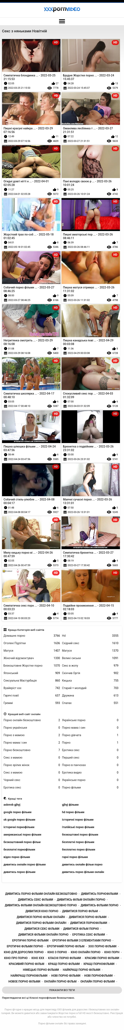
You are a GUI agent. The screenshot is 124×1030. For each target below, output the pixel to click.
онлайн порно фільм (60, 981)
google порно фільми (18, 812)
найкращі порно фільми (81, 969)
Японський (32, 673)
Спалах (90, 703)
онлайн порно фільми (97, 981)
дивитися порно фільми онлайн (41, 922)
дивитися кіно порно (41, 911)
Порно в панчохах (90, 765)
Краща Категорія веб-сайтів (26, 629)
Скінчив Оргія (90, 673)
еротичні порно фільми (30, 940)
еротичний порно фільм (65, 946)
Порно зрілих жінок (32, 765)
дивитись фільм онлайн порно (81, 899)
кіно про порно (16, 958)
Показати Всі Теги (62, 990)
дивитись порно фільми (19, 872)
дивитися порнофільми (88, 922)
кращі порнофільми (99, 964)
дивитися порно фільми (87, 917)
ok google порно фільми (19, 819)
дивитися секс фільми (41, 928)
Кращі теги (15, 798)
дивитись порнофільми (99, 893)
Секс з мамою (32, 757)
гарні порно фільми (75, 857)
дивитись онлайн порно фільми (25, 864)
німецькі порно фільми (41, 969)
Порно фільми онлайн (50, 1023)
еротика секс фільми (88, 934)
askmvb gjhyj (12, 804)
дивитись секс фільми (35, 899)
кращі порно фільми (64, 964)
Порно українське (32, 727)
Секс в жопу (90, 665)
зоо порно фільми (102, 946)
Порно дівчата (90, 735)
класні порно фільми (64, 958)
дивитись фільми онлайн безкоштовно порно (41, 905)
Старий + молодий (90, 688)
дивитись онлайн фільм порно (82, 864)
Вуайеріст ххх (32, 688)
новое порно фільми (24, 981)
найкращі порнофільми (29, 975)
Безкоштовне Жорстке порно (32, 665)
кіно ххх (38, 958)
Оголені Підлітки (32, 643)
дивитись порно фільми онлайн (83, 872)
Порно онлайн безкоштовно (32, 720)
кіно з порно (57, 952)
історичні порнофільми (19, 827)
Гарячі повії (32, 695)
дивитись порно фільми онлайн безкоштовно (41, 893)
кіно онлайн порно (86, 952)
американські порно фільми (22, 834)
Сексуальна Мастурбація (32, 680)
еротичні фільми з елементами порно (81, 940)
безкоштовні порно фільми (80, 834)
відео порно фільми (17, 857)
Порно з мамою (32, 735)
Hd (90, 635)
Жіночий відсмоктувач (32, 658)
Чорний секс (32, 780)
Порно (90, 742)
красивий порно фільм (26, 964)
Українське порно (90, 720)
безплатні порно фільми (78, 842)
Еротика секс (90, 750)
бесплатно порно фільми (78, 849)
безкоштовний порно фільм (22, 842)
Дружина (90, 695)
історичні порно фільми (78, 819)
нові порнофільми (98, 975)
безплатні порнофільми (19, 849)
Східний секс (90, 643)
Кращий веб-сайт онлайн (24, 714)
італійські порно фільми (78, 827)
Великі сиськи (90, 658)
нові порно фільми (65, 975)
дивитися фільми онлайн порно (43, 934)
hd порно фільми (73, 812)
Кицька (90, 680)
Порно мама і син (90, 727)
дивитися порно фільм (80, 911)
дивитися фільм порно (81, 928)
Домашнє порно (32, 635)
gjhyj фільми (70, 804)
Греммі (32, 703)
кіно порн (112, 952)
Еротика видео (90, 772)
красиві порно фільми (102, 958)
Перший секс (90, 757)
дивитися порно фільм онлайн (41, 917)
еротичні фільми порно (25, 946)
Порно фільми (90, 787)
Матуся (32, 650)
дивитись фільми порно (100, 905)
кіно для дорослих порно (23, 952)
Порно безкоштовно (32, 750)
